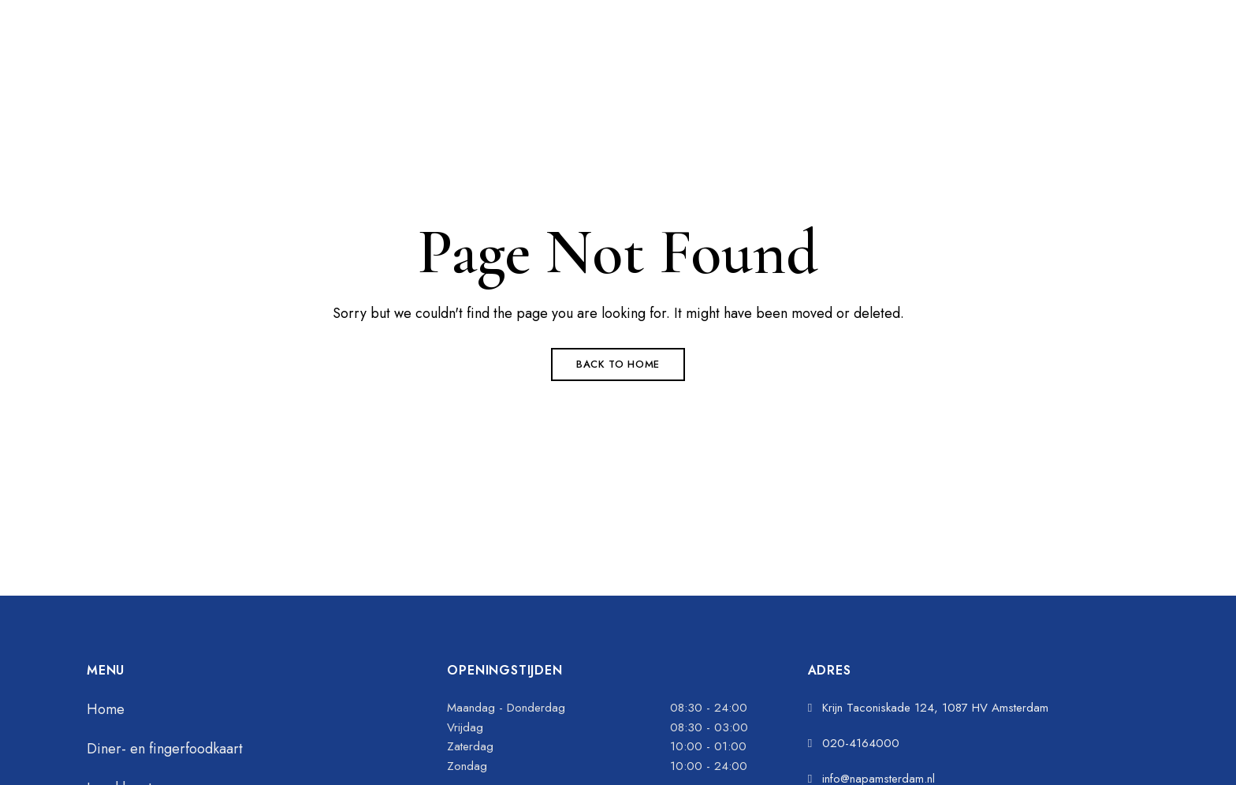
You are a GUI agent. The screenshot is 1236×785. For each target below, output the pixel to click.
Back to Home (618, 364)
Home (106, 709)
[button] (913, 63)
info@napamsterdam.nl (695, 34)
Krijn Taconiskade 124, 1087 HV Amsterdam (287, 11)
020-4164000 (669, 11)
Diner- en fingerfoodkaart (165, 748)
